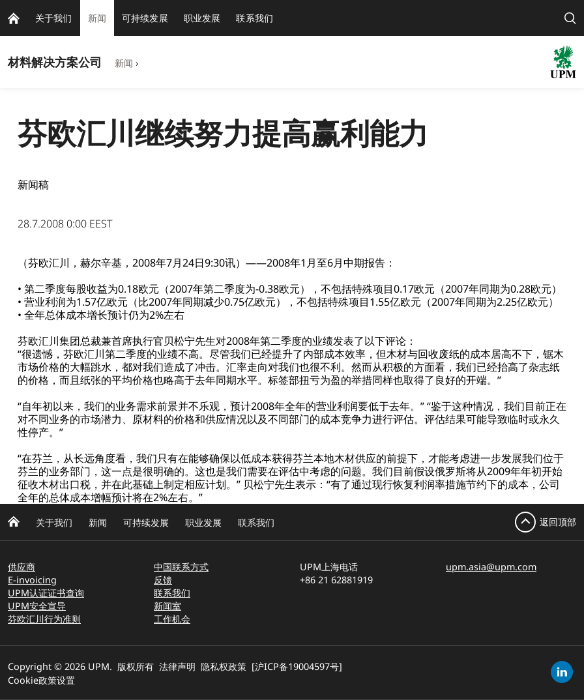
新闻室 (167, 606)
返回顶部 (558, 522)
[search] (570, 18)
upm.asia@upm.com (491, 567)
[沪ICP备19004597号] (297, 666)
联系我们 (256, 522)
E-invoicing (32, 580)
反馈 (163, 580)
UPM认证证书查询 (46, 593)
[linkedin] (562, 672)
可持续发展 (146, 522)
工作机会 (172, 619)
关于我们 (54, 522)
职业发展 (203, 522)
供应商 (21, 567)
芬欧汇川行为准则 (44, 619)
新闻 (124, 63)
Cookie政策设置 (41, 680)
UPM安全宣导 (37, 606)
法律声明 (177, 666)
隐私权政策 (223, 666)
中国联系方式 (181, 567)
